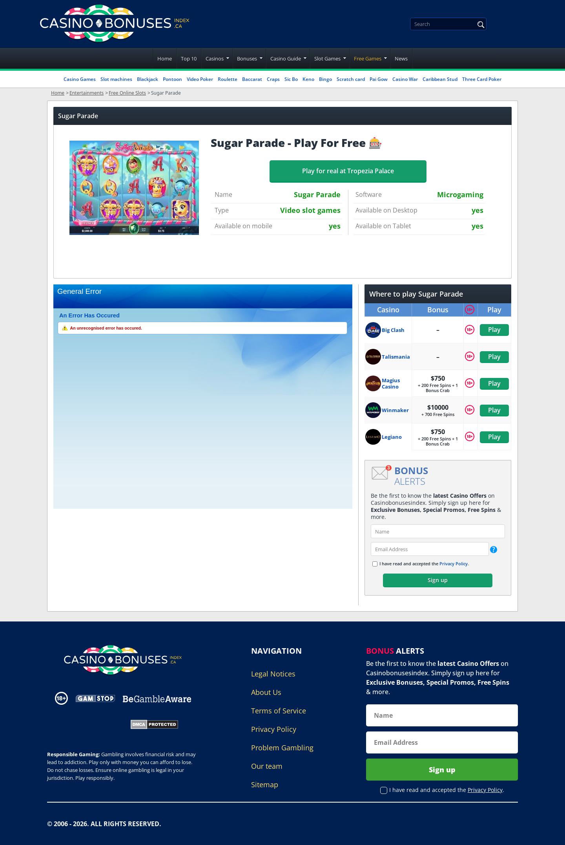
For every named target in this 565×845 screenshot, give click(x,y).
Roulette (227, 79)
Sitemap (264, 784)
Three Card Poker (481, 79)
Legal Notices (273, 673)
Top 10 (189, 58)
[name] (438, 531)
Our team (266, 766)
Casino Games (80, 79)
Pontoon (172, 79)
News (401, 58)
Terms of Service (278, 710)
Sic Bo (291, 79)
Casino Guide (285, 58)
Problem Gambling (282, 747)
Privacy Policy (453, 563)
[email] (430, 549)
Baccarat (252, 79)
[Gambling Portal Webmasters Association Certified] (83, 723)
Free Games (367, 58)
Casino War (405, 79)
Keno (308, 79)
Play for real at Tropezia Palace (348, 171)
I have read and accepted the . (424, 563)
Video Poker (200, 79)
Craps (273, 79)
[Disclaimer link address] (95, 698)
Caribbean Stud (440, 79)
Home (164, 58)
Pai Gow (379, 79)
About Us (266, 692)
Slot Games (327, 58)
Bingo (325, 79)
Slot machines (116, 79)
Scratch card (351, 79)
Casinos (215, 58)
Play (494, 329)
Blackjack (147, 79)
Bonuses (247, 58)
